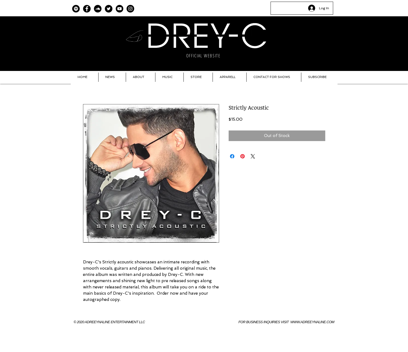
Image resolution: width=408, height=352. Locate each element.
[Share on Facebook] (232, 156)
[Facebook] (87, 9)
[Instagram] (130, 9)
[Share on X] (253, 156)
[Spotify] (76, 9)
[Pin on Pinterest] (242, 156)
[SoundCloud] (98, 9)
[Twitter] (108, 9)
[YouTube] (119, 9)
